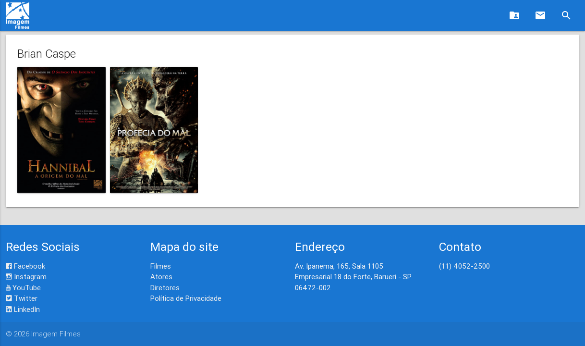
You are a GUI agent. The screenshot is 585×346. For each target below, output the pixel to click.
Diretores (165, 287)
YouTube (23, 287)
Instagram (26, 276)
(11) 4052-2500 (464, 266)
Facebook (25, 266)
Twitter (21, 298)
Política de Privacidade (185, 298)
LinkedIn (23, 309)
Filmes (160, 266)
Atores (161, 276)
